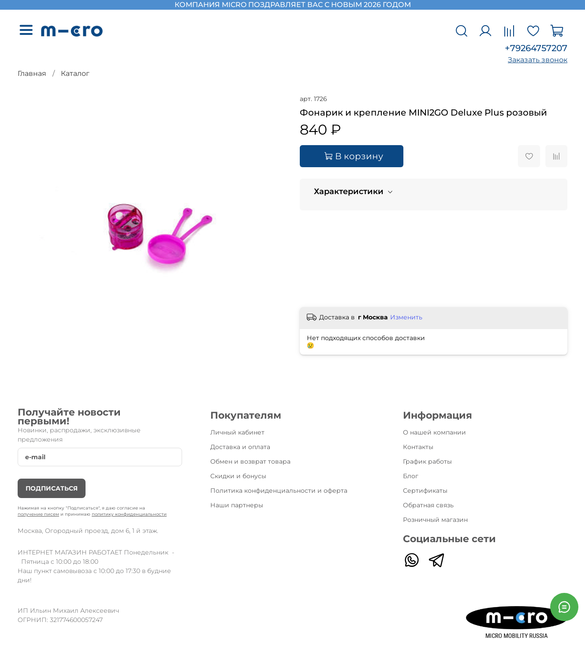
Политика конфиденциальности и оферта (278, 491)
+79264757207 (536, 48)
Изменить (406, 317)
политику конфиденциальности (129, 514)
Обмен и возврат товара (250, 461)
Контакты (418, 447)
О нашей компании (434, 432)
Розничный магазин (435, 520)
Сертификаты (425, 491)
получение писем (38, 514)
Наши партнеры (236, 505)
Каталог (75, 73)
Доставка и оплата (240, 447)
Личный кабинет (237, 432)
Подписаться (52, 488)
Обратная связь (428, 505)
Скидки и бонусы (238, 476)
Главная (32, 73)
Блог (410, 476)
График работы (427, 461)
